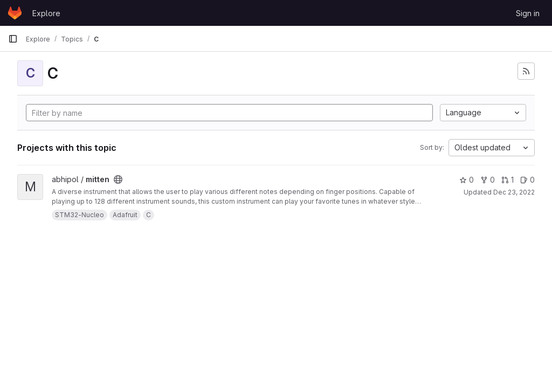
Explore (46, 13)
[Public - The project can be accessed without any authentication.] (118, 179)
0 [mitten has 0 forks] (487, 179)
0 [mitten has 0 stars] (466, 179)
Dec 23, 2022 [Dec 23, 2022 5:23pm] (514, 192)
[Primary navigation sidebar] (13, 38)
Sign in (528, 13)
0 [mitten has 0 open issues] (527, 179)
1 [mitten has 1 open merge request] (507, 179)
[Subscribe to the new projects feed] (526, 71)
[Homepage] (15, 13)
